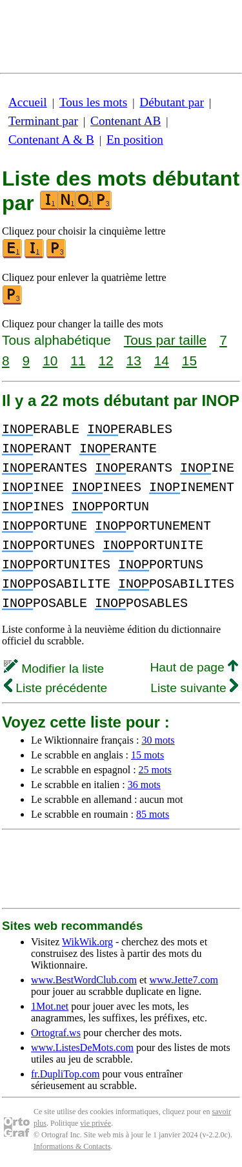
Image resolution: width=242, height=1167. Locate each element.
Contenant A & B (51, 139)
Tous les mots (93, 102)
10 (50, 360)
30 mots (157, 740)
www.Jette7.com (183, 979)
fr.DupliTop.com (65, 1073)
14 (161, 360)
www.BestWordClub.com (84, 979)
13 (133, 360)
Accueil (27, 102)
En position (134, 139)
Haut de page (194, 667)
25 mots (155, 769)
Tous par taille (165, 340)
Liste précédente (55, 688)
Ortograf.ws (56, 1032)
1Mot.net (49, 1006)
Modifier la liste (54, 668)
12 (105, 360)
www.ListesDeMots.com (82, 1047)
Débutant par (171, 102)
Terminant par (43, 121)
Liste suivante (194, 688)
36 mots (144, 784)
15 (189, 360)
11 (77, 360)
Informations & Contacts (72, 1146)
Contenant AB (125, 121)
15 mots (147, 754)
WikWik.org (87, 941)
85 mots (152, 814)
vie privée (95, 1123)
